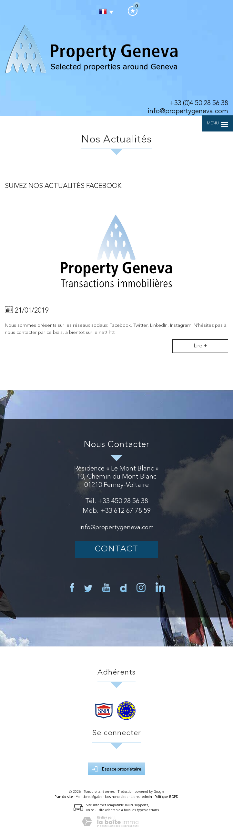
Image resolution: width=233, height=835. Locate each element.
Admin (147, 796)
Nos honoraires (116, 796)
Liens (135, 796)
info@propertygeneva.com (187, 111)
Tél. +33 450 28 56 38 (116, 501)
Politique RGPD (166, 796)
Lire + (200, 346)
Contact (116, 549)
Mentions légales (89, 796)
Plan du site (64, 796)
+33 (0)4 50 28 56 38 (198, 103)
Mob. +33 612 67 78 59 (117, 511)
